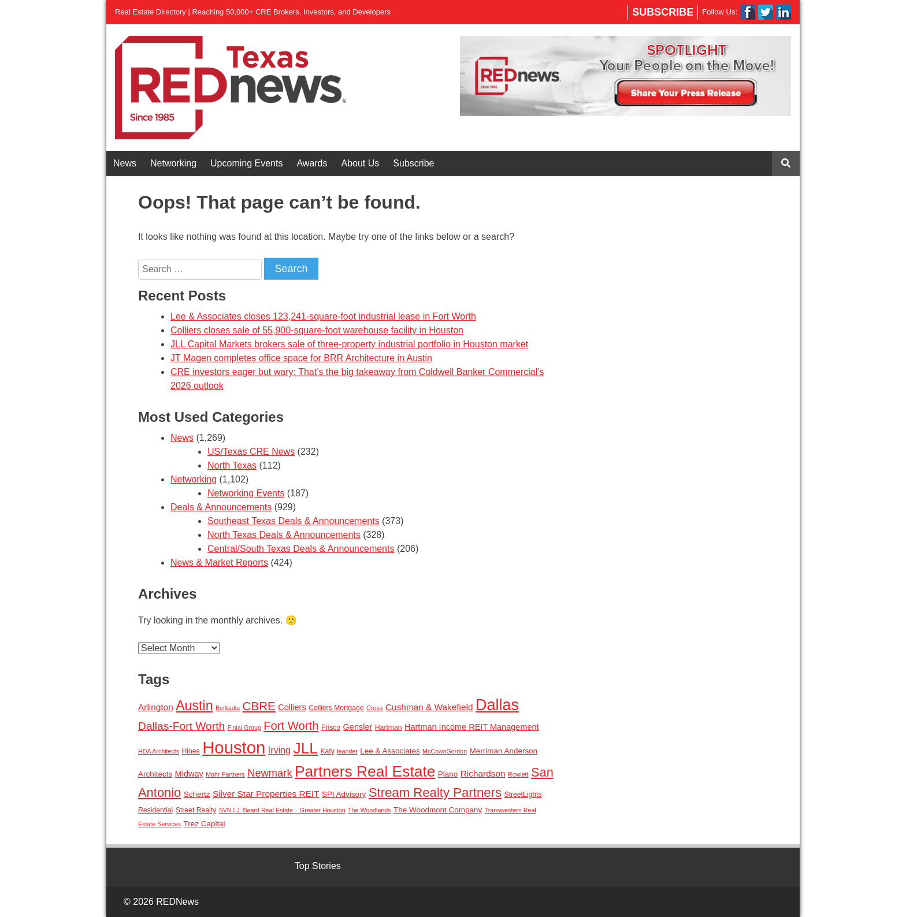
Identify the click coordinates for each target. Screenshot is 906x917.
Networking (173, 163)
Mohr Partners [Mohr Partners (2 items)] (225, 774)
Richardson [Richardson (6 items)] (483, 773)
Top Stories (318, 866)
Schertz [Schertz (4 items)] (197, 794)
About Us (360, 163)
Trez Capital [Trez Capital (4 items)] (204, 823)
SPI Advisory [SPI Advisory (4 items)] (344, 794)
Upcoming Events (246, 163)
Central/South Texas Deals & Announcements (300, 549)
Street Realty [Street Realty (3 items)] (196, 810)
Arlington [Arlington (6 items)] (155, 707)
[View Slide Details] (625, 76)
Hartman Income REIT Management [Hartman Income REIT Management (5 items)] (471, 727)
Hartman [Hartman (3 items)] (388, 727)
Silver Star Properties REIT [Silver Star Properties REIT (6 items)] (266, 794)
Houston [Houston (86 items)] (233, 747)
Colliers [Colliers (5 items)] (292, 707)
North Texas (232, 465)
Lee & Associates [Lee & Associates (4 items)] (389, 751)
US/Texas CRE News (251, 451)
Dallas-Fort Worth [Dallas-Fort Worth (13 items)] (181, 726)
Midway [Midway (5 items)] (189, 773)
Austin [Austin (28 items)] (194, 705)
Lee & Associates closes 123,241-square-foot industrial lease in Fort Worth (323, 316)
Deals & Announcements (221, 507)
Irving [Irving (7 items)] (279, 750)
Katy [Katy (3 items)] (327, 751)
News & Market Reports (219, 562)
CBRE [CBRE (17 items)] (259, 705)
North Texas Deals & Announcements (284, 535)
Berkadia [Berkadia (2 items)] (228, 707)
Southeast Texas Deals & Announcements (293, 521)
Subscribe (662, 12)
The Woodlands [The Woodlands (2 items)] (369, 810)
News (124, 163)
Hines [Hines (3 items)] (191, 751)
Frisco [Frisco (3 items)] (330, 727)
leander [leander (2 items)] (347, 751)
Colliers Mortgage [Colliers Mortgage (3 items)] (336, 708)
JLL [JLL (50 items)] (305, 748)
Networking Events (245, 493)
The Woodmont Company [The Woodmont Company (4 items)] (437, 809)
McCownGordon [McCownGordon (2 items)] (444, 751)
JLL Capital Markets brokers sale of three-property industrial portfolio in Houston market (349, 344)
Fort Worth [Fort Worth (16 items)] (290, 725)
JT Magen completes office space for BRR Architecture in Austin (301, 358)
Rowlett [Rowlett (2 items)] (518, 774)
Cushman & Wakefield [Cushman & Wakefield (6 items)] (429, 707)
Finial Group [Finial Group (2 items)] (244, 727)
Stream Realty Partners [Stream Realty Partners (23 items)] (435, 792)
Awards (311, 163)
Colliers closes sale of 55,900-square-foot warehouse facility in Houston (316, 330)
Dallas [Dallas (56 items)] (497, 705)
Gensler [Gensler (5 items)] (358, 727)
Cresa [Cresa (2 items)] (374, 707)
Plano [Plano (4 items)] (448, 774)
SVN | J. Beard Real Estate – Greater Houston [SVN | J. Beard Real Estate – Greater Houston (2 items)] (282, 810)
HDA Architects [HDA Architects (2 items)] (158, 751)
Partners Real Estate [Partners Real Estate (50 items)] (365, 771)
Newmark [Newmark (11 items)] (269, 773)
